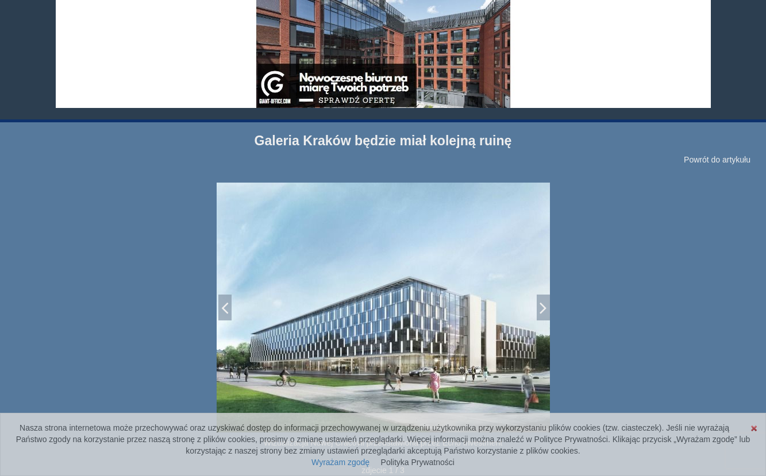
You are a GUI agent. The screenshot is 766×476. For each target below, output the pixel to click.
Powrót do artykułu (717, 159)
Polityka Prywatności (418, 462)
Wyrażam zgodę (340, 462)
